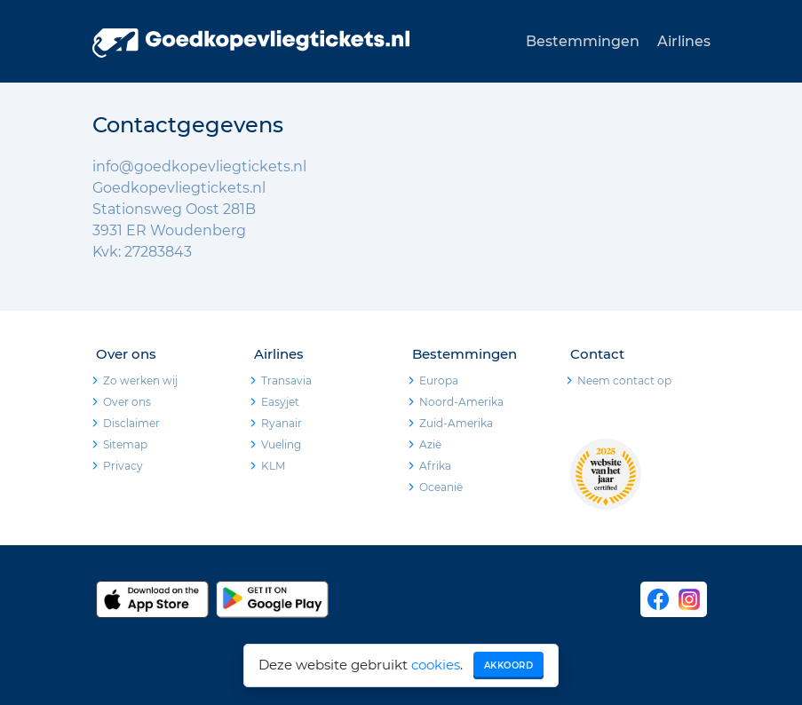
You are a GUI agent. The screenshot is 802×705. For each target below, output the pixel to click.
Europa (438, 380)
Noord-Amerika (461, 401)
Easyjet (280, 401)
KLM (273, 465)
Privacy (123, 465)
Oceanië (441, 487)
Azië (430, 444)
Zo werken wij (140, 380)
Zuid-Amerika (456, 423)
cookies (435, 664)
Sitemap (125, 444)
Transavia (286, 380)
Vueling (281, 444)
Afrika (435, 465)
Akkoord (509, 665)
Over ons (127, 401)
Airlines (684, 41)
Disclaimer (131, 423)
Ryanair (281, 423)
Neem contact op (624, 380)
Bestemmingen (582, 41)
